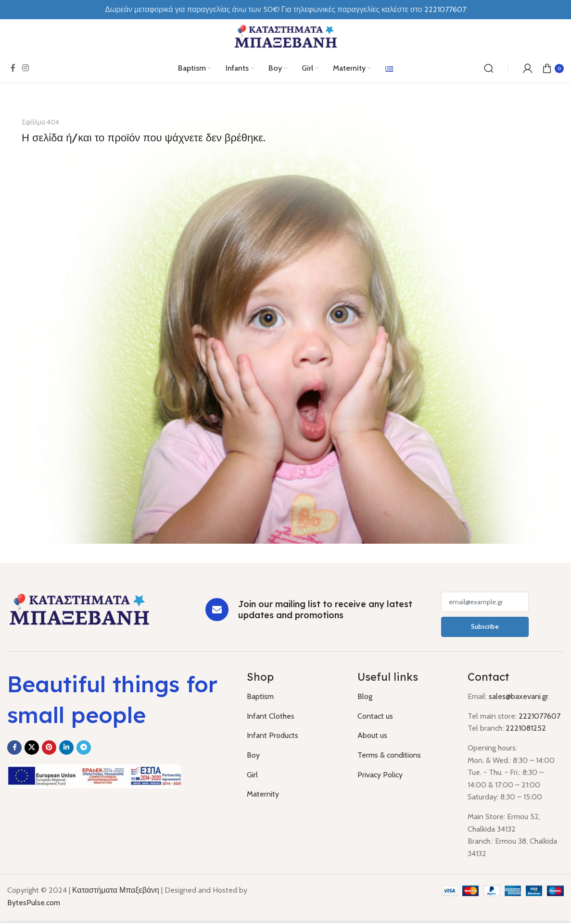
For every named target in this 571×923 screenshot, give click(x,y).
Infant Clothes (270, 716)
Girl (252, 774)
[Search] (488, 68)
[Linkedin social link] (66, 747)
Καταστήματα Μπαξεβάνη (115, 890)
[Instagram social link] (25, 68)
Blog (364, 696)
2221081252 (526, 728)
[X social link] (32, 747)
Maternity (263, 793)
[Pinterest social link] (49, 747)
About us (372, 735)
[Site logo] (286, 35)
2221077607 (539, 716)
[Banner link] (285, 323)
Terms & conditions (389, 755)
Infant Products (272, 735)
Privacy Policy (380, 774)
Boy (253, 755)
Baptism (260, 696)
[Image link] (79, 608)
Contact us (375, 716)
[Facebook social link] (13, 68)
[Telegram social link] (83, 747)
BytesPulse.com (33, 902)
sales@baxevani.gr (518, 696)
